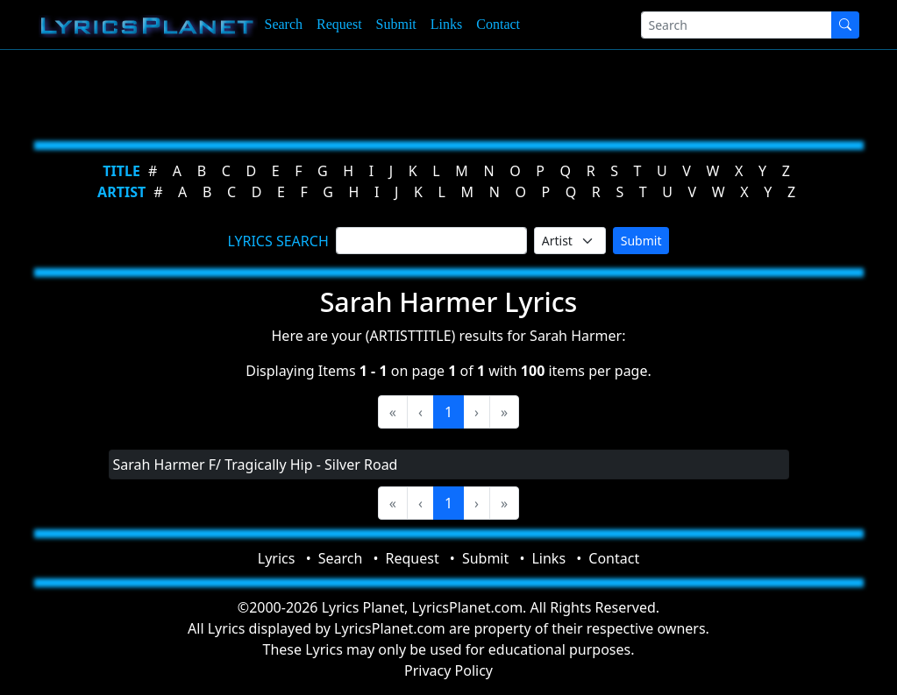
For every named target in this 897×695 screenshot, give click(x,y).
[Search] (736, 25)
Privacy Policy (448, 670)
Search (284, 24)
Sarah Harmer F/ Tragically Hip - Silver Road (255, 464)
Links (446, 24)
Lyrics (276, 558)
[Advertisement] (449, 92)
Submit (396, 24)
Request (339, 24)
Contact (498, 24)
